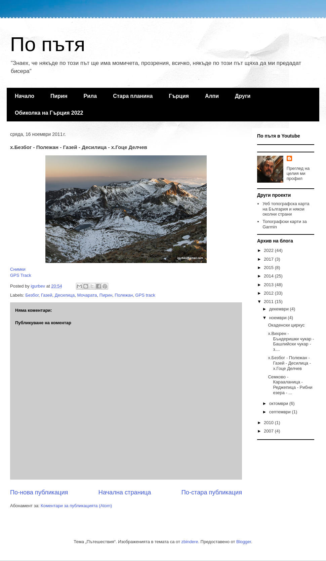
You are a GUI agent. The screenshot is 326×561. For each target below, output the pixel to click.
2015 (269, 267)
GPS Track (20, 275)
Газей (46, 295)
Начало (24, 96)
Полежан (124, 295)
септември (280, 411)
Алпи (212, 96)
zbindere (189, 541)
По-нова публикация (39, 492)
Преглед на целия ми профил (298, 173)
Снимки (18, 269)
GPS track (145, 295)
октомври (279, 403)
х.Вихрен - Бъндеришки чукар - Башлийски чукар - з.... (291, 341)
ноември (278, 317)
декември (279, 308)
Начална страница (124, 492)
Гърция (179, 96)
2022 (269, 250)
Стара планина (133, 96)
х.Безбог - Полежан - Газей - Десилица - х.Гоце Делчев (289, 363)
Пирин (59, 96)
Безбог (32, 295)
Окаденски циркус (286, 325)
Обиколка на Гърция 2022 (49, 113)
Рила (90, 96)
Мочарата (87, 295)
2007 (269, 431)
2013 (269, 284)
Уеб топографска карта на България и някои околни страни (285, 209)
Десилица (65, 295)
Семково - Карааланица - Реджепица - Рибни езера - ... (290, 384)
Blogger (243, 541)
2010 (269, 422)
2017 (269, 259)
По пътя (47, 44)
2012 (269, 293)
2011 (269, 301)
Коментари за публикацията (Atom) (76, 505)
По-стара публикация (211, 492)
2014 (269, 275)
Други (242, 96)
